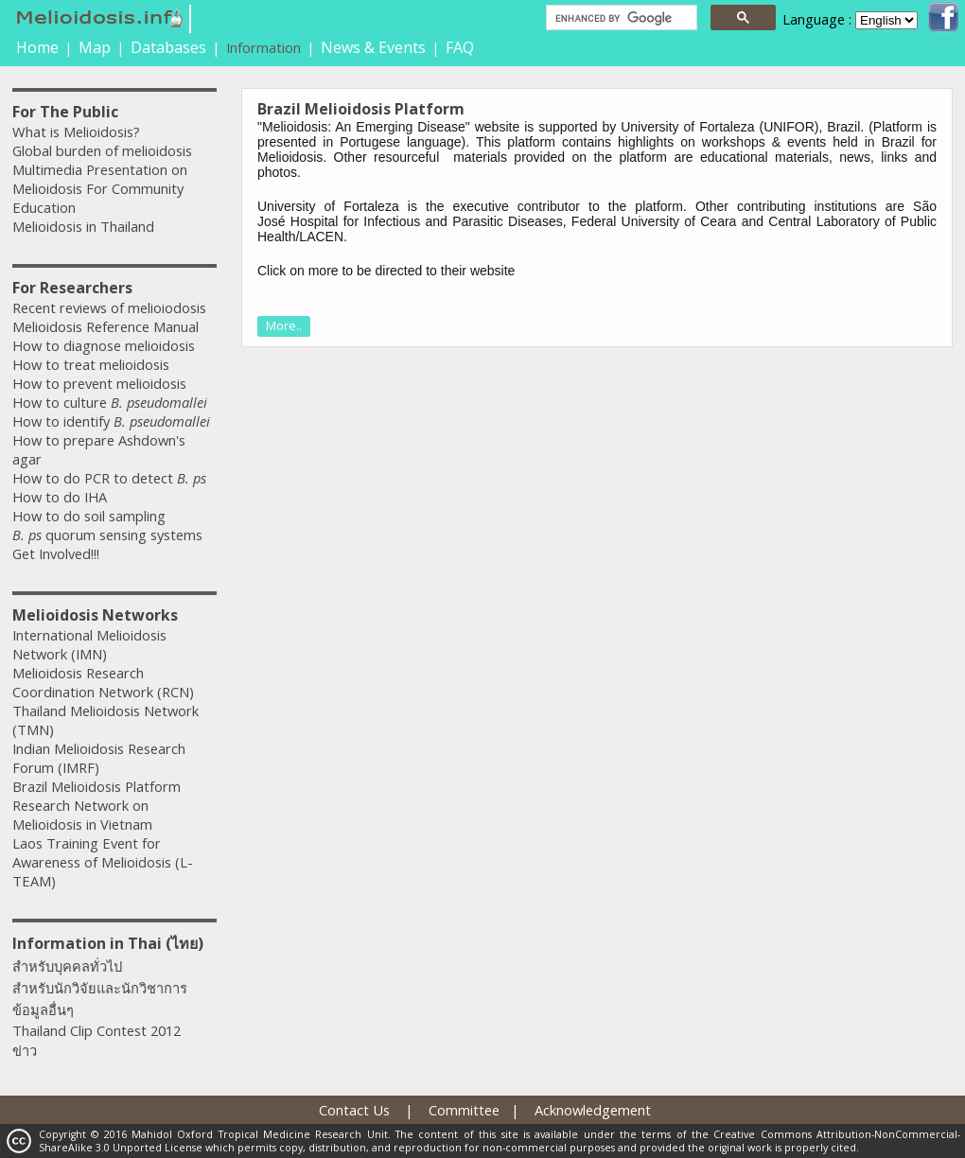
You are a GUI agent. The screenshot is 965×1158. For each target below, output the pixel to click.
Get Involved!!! (55, 553)
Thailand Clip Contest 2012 (96, 1030)
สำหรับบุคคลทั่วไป (67, 965)
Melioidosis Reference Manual (105, 326)
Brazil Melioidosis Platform (96, 786)
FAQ (460, 47)
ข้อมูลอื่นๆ (43, 1009)
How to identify (111, 421)
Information (263, 47)
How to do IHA (59, 496)
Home (37, 47)
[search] (619, 18)
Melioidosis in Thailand (83, 226)
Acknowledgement (593, 1109)
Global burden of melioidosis (102, 150)
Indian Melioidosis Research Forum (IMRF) (98, 758)
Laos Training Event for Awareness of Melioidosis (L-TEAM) (102, 861)
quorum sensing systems (107, 534)
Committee (464, 1109)
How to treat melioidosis (90, 364)
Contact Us (354, 1109)
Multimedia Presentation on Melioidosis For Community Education (99, 188)
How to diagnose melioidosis (103, 345)
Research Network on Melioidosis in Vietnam (82, 814)
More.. (284, 325)
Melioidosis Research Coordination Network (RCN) (103, 682)
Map (95, 47)
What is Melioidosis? (76, 131)
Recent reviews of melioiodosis (109, 307)
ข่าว (24, 1050)
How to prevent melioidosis (99, 383)
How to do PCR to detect (109, 477)
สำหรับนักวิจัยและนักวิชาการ (99, 987)
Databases (168, 47)
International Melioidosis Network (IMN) (89, 644)
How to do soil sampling (89, 515)
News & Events (373, 47)
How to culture (109, 402)
